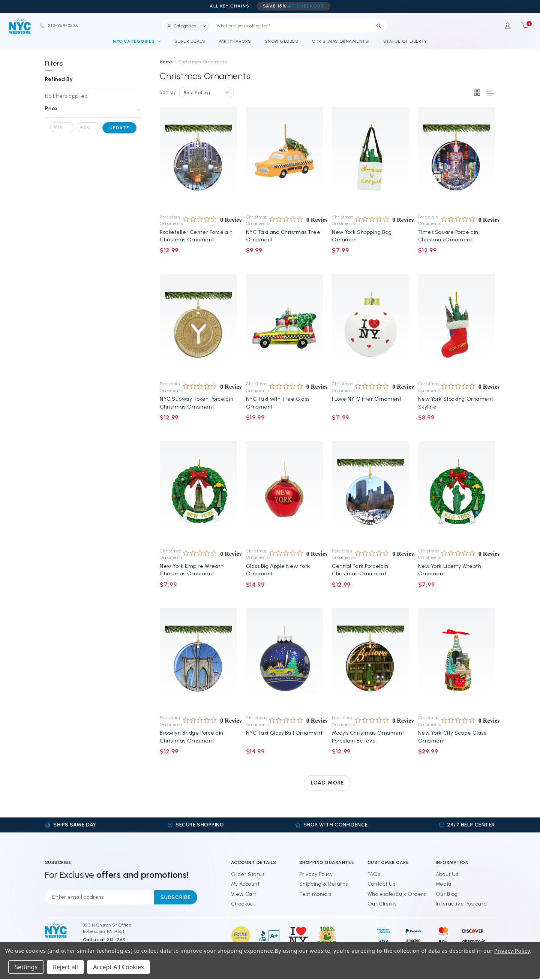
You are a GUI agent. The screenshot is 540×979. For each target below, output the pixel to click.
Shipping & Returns (323, 884)
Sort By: (168, 92)
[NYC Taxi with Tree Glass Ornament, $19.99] (284, 325)
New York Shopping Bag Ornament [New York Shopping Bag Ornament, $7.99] (362, 236)
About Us (447, 874)
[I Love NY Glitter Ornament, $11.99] (370, 325)
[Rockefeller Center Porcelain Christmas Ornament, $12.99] (198, 158)
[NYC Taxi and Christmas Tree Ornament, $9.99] (284, 158)
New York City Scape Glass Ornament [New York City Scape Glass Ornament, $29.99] (452, 737)
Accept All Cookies (118, 967)
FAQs (374, 874)
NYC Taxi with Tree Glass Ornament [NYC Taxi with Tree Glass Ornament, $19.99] (278, 403)
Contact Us (382, 884)
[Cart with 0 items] (522, 25)
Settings (26, 967)
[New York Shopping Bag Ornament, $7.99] (370, 158)
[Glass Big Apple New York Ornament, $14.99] (284, 492)
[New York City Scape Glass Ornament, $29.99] (456, 659)
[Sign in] (506, 25)
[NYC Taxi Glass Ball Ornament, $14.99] (284, 659)
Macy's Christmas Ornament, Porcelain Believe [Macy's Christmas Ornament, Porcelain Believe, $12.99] (369, 737)
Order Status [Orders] (248, 874)
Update (119, 127)
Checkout (243, 904)
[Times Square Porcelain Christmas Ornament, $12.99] (456, 158)
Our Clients (382, 904)
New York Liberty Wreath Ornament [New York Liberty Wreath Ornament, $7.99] (450, 570)
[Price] (93, 111)
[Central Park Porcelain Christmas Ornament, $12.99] (370, 492)
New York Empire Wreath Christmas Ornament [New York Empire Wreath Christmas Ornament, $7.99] (192, 570)
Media (444, 884)
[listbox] (206, 93)
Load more (327, 783)
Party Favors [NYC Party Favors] (235, 41)
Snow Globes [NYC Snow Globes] (281, 41)
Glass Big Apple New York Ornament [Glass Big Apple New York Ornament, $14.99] (278, 570)
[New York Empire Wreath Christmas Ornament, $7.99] (198, 492)
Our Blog (447, 894)
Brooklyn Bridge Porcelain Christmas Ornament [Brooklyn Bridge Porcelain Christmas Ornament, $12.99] (192, 737)
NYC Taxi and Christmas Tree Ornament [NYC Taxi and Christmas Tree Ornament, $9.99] (283, 236)
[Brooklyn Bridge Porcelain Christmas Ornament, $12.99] (198, 659)
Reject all (65, 967)
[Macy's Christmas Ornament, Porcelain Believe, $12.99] (370, 659)
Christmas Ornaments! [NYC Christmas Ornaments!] (341, 41)
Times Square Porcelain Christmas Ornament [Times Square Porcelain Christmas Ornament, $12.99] (448, 236)
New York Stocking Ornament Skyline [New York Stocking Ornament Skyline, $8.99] (456, 403)
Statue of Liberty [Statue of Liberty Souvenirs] (405, 41)
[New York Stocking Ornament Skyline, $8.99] (456, 325)
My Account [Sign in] (245, 884)
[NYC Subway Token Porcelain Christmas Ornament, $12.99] (198, 325)
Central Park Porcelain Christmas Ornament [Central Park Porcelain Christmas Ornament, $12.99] (360, 570)
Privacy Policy (316, 874)
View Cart (243, 894)
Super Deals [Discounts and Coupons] (189, 41)
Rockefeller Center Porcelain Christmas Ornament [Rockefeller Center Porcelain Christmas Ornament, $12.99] (196, 236)
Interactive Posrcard (461, 904)
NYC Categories (137, 41)
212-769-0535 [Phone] (59, 25)
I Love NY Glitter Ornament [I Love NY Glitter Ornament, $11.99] (367, 399)
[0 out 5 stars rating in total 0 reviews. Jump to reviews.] (214, 219)
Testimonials (315, 894)
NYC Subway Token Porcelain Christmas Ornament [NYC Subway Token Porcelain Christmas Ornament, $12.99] (197, 403)
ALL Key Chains (230, 6)
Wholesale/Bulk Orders (397, 894)
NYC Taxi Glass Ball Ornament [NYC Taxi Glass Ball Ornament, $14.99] (284, 733)
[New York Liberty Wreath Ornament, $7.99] (456, 492)
